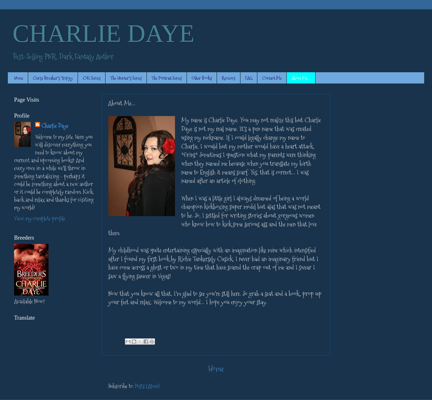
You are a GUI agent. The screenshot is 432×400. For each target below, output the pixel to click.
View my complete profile (39, 218)
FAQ (248, 78)
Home (18, 78)
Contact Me (272, 78)
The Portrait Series (167, 78)
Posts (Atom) (147, 386)
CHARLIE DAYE (103, 33)
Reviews (228, 78)
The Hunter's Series (126, 78)
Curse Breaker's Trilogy (53, 78)
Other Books (202, 78)
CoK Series (91, 78)
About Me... (301, 78)
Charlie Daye (54, 126)
